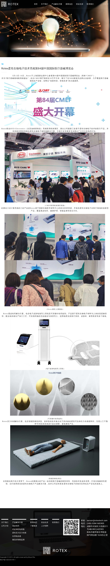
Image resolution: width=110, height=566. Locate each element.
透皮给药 (15, 526)
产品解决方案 (57, 5)
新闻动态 (69, 5)
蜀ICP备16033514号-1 (7, 560)
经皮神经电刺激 (18, 529)
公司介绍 (4, 526)
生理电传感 (16, 536)
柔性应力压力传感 (19, 533)
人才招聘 (44, 526)
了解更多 (33, 526)
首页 (36, 5)
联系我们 (90, 5)
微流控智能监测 (18, 540)
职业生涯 (79, 5)
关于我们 (44, 5)
